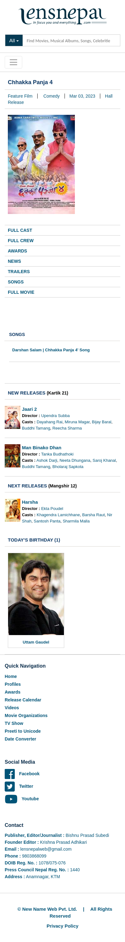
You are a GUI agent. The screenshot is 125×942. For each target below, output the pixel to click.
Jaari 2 (29, 409)
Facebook (22, 773)
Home (11, 676)
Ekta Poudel (52, 508)
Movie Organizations (26, 715)
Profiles (13, 684)
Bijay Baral (101, 422)
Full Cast (20, 230)
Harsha (30, 502)
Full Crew (21, 240)
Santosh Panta (47, 521)
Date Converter (20, 738)
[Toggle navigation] (13, 62)
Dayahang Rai (49, 422)
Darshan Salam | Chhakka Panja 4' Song (51, 350)
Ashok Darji (46, 460)
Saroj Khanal (104, 460)
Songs (16, 281)
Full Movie (21, 292)
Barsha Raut (93, 514)
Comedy (51, 96)
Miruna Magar (77, 422)
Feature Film (20, 96)
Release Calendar (23, 699)
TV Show (14, 723)
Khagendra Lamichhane (58, 514)
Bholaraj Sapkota (67, 466)
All (12, 40)
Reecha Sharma (67, 428)
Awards (17, 250)
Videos (12, 707)
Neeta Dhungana (75, 460)
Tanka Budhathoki (57, 454)
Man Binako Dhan (41, 447)
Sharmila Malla (76, 521)
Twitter (19, 786)
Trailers (19, 271)
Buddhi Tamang (36, 428)
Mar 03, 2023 (83, 96)
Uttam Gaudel (36, 642)
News (14, 261)
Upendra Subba (55, 415)
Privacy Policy (63, 926)
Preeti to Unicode (23, 731)
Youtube (22, 798)
